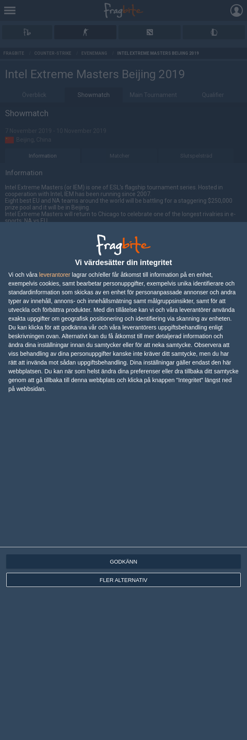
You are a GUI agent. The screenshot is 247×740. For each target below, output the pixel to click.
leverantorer (55, 275)
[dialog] (123, 481)
